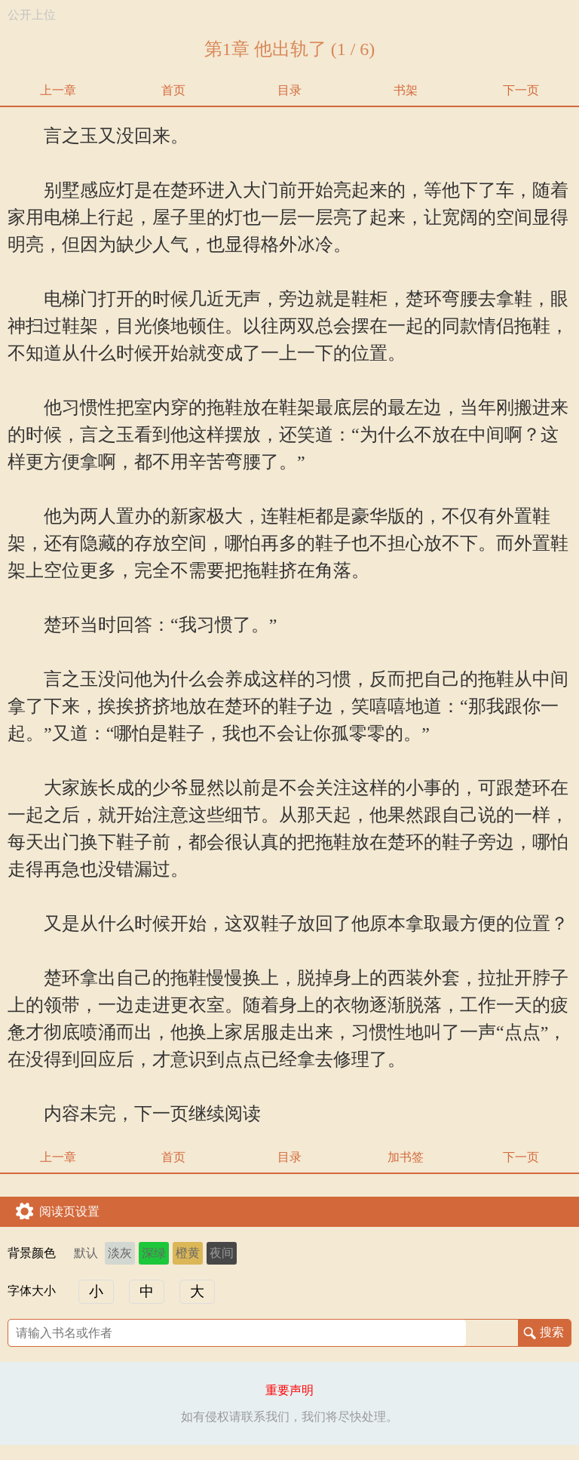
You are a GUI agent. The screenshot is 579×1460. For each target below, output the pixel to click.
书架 (406, 90)
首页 (173, 90)
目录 (289, 90)
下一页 (521, 90)
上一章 (58, 90)
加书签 (406, 1157)
